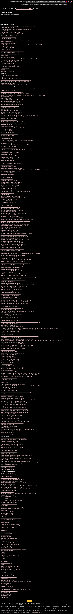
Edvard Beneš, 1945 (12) (6, 467)
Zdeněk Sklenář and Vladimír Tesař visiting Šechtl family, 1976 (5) (16, 581)
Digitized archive (40, 1)
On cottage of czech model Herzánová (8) (10, 525)
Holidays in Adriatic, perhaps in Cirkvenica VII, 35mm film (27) (15, 412)
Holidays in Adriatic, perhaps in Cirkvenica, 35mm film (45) (14, 402)
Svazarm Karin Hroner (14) (7, 586)
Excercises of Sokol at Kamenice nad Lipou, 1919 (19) (13, 99)
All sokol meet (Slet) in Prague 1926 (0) (10, 185)
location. (56, 4)
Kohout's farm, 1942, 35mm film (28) (9, 450)
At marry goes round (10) (6, 563)
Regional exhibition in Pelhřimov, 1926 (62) (10, 183)
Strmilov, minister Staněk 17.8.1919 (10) (10, 106)
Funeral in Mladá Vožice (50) (7, 492)
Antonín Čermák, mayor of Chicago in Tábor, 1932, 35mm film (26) (16, 259)
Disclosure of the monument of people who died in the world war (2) (16, 392)
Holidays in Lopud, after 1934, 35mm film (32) (11, 306)
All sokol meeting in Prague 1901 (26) (9, 35)
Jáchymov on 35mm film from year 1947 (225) (11, 487)
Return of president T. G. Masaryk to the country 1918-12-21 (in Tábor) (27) (18, 88)
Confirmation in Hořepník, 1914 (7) (8, 71)
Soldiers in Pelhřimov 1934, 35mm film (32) (10, 287)
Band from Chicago (6, 151)
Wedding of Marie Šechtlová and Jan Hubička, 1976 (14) (13, 549)
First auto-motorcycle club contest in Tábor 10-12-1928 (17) (14, 213)
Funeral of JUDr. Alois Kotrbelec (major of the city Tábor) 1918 (16, 93)
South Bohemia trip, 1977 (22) (7, 587)
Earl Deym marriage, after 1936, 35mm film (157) (12, 368)
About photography (50, 2)
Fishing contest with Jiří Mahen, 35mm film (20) (11, 481)
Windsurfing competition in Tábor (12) (9, 591)
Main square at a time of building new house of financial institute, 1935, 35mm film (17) (20, 322)
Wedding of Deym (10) (6, 228)
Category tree (24, 4)
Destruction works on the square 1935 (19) (10, 320)
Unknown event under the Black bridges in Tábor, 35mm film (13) (15, 225)
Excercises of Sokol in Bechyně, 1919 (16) (10, 101)
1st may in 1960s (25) (5, 560)
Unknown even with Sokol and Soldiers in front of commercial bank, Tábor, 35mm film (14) (21, 253)
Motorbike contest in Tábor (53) (8, 542)
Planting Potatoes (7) (5, 535)
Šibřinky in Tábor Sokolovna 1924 (9, 148)
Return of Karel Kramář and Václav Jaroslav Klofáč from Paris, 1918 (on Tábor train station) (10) (23, 95)
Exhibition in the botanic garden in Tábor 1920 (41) (12, 116)
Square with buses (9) (6, 595)
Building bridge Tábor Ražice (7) (8, 27)
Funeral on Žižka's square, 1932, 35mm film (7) (11, 256)
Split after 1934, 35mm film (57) (8, 281)
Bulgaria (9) (3, 516)
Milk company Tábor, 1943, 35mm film (10, 464)
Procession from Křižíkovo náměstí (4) (9, 456)
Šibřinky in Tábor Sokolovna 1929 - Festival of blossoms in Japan (17, 233)
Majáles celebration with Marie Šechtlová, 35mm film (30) (14, 401)
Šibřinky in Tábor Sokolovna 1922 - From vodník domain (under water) (18, 140)
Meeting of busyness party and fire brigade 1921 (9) (12, 127)
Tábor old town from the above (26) (9, 577)
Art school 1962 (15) (5, 532)
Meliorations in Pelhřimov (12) (7, 174)
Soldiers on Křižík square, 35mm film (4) (10, 427)
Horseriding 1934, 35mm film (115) (8, 334)
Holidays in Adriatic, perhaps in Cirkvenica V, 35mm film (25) (14, 409)
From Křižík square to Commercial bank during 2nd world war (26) (16, 461)
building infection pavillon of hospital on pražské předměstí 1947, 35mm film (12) (19, 485)
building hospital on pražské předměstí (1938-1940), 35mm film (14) (16, 376)
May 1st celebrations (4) (6, 594)
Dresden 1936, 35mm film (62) (7, 365)
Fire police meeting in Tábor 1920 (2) (9, 120)
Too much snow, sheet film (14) (8, 513)
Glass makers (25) (5, 539)
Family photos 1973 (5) (6, 578)
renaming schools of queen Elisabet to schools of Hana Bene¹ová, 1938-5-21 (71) (19, 374)
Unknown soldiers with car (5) (7, 469)
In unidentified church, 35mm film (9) (9, 387)
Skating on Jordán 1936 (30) (7, 356)
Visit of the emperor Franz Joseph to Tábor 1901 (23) (13, 33)
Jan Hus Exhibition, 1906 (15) (7, 47)
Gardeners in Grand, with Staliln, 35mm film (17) (12, 507)
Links (57, 2)
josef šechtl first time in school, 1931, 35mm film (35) (13, 249)
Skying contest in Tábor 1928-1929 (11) (10, 216)
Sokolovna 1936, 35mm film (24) (8, 350)
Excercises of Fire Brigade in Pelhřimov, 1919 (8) (12, 104)
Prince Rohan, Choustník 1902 (9, 37)
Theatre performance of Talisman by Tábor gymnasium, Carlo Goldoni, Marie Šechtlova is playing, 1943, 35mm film (28, 463)
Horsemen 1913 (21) (5, 69)
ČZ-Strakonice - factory (7, 547)
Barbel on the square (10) (6, 416)
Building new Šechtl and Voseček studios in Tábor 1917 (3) (14, 84)
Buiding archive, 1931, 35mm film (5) (9, 252)
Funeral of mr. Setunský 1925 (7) (8, 166)
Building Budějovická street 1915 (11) (9, 75)
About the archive (63, 4)
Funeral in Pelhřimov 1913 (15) (8, 65)
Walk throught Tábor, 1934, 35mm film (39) (10, 295)
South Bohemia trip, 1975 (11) (7, 580)
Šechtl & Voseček (15, 1)
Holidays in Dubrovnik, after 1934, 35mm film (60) (12, 308)
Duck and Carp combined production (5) (10, 555)
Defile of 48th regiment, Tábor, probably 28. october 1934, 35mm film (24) (17, 339)
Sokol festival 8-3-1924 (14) (7, 154)
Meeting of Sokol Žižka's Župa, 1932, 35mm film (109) (13, 255)
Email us (6, 610)
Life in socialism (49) (5, 592)
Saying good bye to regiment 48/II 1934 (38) (11, 331)
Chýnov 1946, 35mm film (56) (7, 476)
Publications (47, 1)
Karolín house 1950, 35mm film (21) (9, 519)
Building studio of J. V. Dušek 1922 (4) (9, 134)
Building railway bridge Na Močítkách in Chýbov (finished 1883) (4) (16, 29)
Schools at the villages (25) (7, 158)
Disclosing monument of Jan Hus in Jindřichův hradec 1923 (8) (15, 144)
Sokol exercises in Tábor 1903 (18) (9, 41)
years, (41, 4)
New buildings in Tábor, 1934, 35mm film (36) (11, 294)
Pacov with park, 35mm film (8, 315)
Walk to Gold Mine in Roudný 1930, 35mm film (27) (12, 241)
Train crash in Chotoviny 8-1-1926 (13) (9, 180)
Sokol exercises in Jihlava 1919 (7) (9, 107)
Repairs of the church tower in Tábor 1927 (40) (11, 196)
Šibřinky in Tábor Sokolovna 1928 (9, 199)
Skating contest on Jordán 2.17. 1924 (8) (10, 152)
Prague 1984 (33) (5, 30)
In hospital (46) (4, 552)
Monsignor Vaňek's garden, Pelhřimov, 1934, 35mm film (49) (14, 286)
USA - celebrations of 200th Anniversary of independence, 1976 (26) (16, 589)
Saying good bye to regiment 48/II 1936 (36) (11, 359)
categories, (36, 4)
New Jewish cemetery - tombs (8, 442)
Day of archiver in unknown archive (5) (9, 390)
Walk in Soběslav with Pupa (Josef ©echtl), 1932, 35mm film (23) (15, 263)
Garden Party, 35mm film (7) (7, 291)
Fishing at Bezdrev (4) (6, 536)
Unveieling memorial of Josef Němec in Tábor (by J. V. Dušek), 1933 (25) (17, 239)
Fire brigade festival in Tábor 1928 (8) (9, 211)
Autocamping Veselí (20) (6, 573)
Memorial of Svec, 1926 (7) (7, 179)
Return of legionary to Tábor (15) (8, 96)
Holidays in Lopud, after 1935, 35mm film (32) (11, 314)
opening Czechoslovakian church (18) (9, 452)
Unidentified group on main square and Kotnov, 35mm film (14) (15, 421)
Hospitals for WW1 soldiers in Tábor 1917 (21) (11, 78)
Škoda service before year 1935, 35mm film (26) (12, 342)
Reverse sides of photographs (39, 2)
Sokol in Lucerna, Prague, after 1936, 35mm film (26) (13, 353)
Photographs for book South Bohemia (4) (10, 544)
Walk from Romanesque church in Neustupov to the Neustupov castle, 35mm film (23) (20, 385)
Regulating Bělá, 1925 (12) (7, 172)
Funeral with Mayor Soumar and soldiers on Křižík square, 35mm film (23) (17, 429)
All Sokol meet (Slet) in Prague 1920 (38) (10, 113)
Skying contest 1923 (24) (6, 143)
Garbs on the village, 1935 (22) (8, 312)
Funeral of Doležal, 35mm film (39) (8, 495)
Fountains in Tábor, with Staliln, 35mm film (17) (11, 500)
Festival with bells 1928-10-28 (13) (8, 203)
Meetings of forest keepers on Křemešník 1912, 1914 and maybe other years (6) (19, 58)
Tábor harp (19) (4, 561)
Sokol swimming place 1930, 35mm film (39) (11, 238)
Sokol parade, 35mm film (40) (7, 511)
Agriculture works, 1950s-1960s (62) (9, 527)
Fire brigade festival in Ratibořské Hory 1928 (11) (12, 210)
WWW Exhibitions (27, 1)
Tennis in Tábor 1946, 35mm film (9, 474)
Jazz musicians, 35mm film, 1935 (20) (9, 317)
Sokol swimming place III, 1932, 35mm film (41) (11, 270)
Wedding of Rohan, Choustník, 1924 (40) (10, 157)
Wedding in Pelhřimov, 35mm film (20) (9, 230)
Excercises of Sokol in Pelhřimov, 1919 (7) (10, 102)
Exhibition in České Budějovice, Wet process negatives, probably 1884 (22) (18, 26)
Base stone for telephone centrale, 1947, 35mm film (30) (13, 482)
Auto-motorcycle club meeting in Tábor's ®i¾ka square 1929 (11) (15, 221)
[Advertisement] (24, 18)
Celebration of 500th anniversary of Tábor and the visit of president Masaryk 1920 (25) (20, 115)
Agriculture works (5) (5, 49)
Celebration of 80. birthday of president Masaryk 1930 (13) (14, 235)
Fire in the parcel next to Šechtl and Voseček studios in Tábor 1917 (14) (17, 81)
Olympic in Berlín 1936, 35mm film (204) (10, 360)
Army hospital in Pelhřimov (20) (8, 77)
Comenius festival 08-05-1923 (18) (8, 141)
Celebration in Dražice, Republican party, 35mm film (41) (13, 508)
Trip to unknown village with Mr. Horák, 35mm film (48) (13, 430)
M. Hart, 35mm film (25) (6, 521)
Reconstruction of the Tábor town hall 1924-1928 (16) (13, 149)
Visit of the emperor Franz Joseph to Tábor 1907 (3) (12, 51)
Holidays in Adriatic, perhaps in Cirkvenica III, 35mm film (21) (14, 406)
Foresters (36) (4, 541)
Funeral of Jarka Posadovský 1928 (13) (10, 214)
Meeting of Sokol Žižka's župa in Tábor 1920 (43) (12, 121)
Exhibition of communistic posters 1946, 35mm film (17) (13, 479)
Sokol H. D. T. (5, 382)
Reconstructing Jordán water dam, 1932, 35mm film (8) (13, 264)
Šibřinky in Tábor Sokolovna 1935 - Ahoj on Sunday (13, 348)
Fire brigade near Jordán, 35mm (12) (9, 381)
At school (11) (4, 558)
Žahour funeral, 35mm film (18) (8, 413)
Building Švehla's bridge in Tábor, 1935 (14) (11, 323)
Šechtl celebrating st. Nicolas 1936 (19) (10, 357)
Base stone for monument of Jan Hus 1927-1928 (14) (13, 197)
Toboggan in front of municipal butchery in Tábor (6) (12, 398)
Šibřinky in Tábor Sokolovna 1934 (9, 332)
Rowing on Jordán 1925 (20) (7, 165)
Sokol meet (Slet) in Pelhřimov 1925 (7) (10, 176)
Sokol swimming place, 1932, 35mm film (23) (11, 267)
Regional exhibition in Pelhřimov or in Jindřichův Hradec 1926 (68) (16, 191)
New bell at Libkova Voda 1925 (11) (9, 160)
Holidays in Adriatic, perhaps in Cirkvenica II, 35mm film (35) (14, 404)
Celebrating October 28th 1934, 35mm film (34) (11, 289)
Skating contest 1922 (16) (6, 138)
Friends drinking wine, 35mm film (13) (9, 426)
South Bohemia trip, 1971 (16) (7, 575)
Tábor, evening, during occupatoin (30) (9, 445)
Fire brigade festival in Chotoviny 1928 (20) (10, 207)
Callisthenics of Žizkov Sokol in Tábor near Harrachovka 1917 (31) (16, 80)
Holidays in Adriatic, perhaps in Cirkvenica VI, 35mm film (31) (15, 410)
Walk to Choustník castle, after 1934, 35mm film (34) (13, 305)
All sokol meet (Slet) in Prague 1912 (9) (10, 61)
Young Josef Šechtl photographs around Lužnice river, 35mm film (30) (16, 434)
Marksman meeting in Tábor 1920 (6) (9, 118)
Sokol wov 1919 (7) (5, 109)
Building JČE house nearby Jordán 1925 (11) (11, 163)
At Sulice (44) (4, 572)
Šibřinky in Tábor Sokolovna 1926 (9, 186)
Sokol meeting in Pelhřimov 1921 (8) (9, 124)
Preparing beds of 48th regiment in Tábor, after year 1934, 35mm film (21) (17, 311)
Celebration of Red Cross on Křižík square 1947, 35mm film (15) (15, 488)
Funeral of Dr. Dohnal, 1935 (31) (8, 318)
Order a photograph (60, 1)
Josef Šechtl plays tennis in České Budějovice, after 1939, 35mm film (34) (17, 455)
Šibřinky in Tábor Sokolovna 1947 (9, 504)
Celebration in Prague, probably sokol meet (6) (11, 60)
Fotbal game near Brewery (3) (7, 57)
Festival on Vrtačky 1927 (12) (7, 193)
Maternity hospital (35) (6, 522)
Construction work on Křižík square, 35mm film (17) (12, 415)
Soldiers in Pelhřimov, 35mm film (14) (9, 231)
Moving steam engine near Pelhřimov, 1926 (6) (11, 182)
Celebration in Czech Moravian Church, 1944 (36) (12, 447)
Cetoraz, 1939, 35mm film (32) (7, 453)
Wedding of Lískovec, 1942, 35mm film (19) (10, 449)
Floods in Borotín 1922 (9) (6, 130)
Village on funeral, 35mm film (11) (8, 432)
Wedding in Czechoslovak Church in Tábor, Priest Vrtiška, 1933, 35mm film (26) (19, 277)
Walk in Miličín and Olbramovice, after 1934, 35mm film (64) (14, 303)
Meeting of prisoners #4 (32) (7, 473)
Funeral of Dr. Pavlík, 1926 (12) (8, 177)
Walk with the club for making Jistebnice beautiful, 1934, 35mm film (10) (17, 300)
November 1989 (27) (5, 597)
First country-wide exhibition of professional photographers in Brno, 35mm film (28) (19, 493)
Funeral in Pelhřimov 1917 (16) (8, 83)
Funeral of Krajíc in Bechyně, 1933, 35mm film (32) (12, 278)
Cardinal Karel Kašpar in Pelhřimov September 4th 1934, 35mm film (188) (17, 284)
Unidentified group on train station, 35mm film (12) (12, 423)
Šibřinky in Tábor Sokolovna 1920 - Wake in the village (14, 123)
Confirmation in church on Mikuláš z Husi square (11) (13, 396)
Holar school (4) (4, 553)
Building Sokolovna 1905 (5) (7, 46)
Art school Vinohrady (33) (6, 533)
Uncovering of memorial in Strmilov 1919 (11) (11, 110)
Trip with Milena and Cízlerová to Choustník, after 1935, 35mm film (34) (17, 345)
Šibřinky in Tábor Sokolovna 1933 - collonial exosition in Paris (16, 273)
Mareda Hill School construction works (10, 524)
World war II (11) (4, 459)
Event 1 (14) (3, 393)
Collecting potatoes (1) (6, 556)
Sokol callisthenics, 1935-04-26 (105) (9, 325)
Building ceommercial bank (8, 132)
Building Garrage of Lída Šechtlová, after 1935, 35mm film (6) (15, 346)
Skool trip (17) (4, 564)
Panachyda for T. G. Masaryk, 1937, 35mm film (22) (12, 367)
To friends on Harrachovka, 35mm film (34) (10, 420)
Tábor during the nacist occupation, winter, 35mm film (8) (14, 439)
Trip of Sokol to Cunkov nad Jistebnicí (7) (10, 146)
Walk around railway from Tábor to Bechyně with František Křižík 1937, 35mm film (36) (20, 373)
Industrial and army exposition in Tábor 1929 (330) (12, 217)
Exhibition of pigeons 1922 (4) (7, 135)
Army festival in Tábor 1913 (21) (8, 63)
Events (3, 598)
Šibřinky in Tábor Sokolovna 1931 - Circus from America (14, 245)
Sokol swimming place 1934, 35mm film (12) (11, 283)
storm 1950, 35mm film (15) (7, 514)
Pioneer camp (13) (5, 530)
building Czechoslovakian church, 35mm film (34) (12, 242)
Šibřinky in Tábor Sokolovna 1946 (9, 502)
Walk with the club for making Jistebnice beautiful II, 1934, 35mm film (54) (17, 301)
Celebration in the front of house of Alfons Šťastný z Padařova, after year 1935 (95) (20, 336)
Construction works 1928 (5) (7, 205)
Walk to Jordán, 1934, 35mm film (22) (9, 297)
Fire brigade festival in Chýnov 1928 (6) (10, 208)
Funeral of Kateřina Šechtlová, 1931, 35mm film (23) (13, 247)
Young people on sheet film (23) (8, 550)
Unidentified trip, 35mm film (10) (8, 424)
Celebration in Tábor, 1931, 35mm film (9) (10, 250)
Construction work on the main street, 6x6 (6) (11, 518)
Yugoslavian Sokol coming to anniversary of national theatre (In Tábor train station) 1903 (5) (22, 44)
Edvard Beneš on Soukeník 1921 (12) (9, 129)
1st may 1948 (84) (5, 505)
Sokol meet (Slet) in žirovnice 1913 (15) (10, 66)
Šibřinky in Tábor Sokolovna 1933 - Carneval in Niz (13, 280)
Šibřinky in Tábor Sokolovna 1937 (9, 371)
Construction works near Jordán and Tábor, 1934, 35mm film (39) (15, 298)
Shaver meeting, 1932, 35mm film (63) (9, 258)
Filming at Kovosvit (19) (6, 583)
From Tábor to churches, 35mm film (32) (10, 478)
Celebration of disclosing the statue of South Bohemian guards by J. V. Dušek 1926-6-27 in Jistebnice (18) (25, 190)
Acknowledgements (62, 2)
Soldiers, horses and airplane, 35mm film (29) (11, 292)
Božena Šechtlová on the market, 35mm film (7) (11, 337)
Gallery (33, 1)
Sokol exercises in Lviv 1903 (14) (8, 43)
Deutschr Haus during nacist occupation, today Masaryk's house (16, 458)
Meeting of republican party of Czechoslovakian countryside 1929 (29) (17, 219)
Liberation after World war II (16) (8, 466)
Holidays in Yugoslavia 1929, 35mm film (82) (11, 227)
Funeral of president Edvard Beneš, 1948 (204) (11, 490)
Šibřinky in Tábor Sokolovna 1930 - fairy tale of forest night (15, 236)
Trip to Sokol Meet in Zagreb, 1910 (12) (10, 52)
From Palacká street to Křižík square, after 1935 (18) (13, 343)
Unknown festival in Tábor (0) (7, 395)
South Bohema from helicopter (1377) (9, 538)
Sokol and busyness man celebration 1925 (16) (11, 168)
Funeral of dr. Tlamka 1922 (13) (8, 137)
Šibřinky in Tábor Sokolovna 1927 (9, 188)
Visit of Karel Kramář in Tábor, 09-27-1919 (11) (11, 112)
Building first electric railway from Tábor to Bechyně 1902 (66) (15, 40)
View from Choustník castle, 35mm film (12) (11, 309)
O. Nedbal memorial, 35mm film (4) (9, 351)
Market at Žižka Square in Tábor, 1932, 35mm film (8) (13, 261)
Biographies (29, 2)
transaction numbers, (48, 4)
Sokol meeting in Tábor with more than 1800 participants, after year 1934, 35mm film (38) (21, 329)
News (21, 1)
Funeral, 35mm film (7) (6, 510)
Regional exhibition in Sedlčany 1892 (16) (10, 32)
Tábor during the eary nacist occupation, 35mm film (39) (13, 438)
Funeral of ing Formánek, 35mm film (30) (10, 418)
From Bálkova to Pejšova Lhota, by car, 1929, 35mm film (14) (15, 224)
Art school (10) (4, 584)
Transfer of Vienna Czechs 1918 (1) (9, 90)
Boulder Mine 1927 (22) (6, 194)
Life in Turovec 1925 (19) (6, 162)
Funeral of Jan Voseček (7, 364)
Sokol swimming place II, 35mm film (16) (10, 269)
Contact (53, 1)
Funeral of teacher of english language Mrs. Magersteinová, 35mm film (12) (18, 399)
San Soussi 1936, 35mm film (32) (8, 362)
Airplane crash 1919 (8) (6, 98)
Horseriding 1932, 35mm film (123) (8, 272)
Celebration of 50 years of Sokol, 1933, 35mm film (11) (13, 275)
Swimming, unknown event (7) (7, 370)
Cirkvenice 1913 (5, 68)
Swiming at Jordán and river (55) (8, 570)
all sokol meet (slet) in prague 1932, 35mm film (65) (12, 266)
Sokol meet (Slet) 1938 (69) (7, 379)
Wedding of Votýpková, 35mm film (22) (9, 441)
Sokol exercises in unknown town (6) (9, 126)
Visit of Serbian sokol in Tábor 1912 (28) (10, 54)
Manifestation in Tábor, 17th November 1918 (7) (11, 92)
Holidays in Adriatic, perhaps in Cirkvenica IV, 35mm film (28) (14, 407)
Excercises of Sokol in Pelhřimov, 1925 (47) (10, 171)
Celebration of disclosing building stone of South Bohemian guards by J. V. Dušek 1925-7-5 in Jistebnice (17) (25, 169)
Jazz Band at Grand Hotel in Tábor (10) (10, 566)
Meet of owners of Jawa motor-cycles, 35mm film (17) (13, 244)
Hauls (3, 528)
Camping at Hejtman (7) (6, 546)
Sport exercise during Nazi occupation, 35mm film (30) (13, 444)
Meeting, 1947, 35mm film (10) (8, 484)
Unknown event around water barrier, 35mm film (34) (13, 384)
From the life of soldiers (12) (7, 388)
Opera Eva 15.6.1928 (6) (6, 200)
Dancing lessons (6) (5, 567)
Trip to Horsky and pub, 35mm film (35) (9, 496)
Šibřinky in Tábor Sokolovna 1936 (9, 354)
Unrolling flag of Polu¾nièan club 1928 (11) (10, 202)
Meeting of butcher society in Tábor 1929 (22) (11, 222)
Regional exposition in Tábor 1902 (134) (10, 38)
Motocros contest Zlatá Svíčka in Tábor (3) (10, 569)
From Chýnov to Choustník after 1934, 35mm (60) (12, 326)
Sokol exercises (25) (5, 55)
